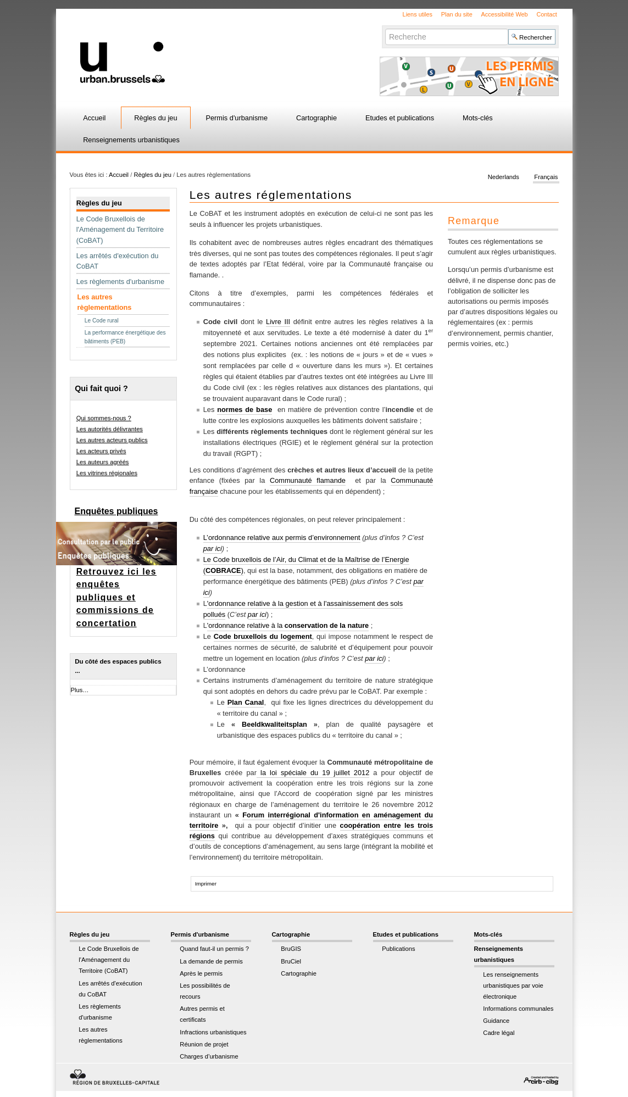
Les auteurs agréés (102, 462)
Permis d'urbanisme (236, 118)
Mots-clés (478, 118)
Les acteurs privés (101, 451)
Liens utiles (417, 14)
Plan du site (457, 14)
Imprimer (205, 884)
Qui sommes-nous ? (103, 418)
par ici (212, 548)
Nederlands (503, 177)
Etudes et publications (399, 118)
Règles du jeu (155, 118)
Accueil (94, 118)
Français (546, 177)
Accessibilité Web (504, 14)
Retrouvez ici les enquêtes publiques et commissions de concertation (116, 597)
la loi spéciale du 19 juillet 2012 (314, 773)
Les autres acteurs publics (112, 440)
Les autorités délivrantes (109, 429)
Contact (546, 14)
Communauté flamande (308, 480)
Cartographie (316, 118)
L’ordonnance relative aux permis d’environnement (281, 537)
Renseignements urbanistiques (131, 140)
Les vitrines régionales (106, 473)
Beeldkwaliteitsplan (274, 724)
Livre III (278, 322)
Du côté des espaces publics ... (118, 666)
